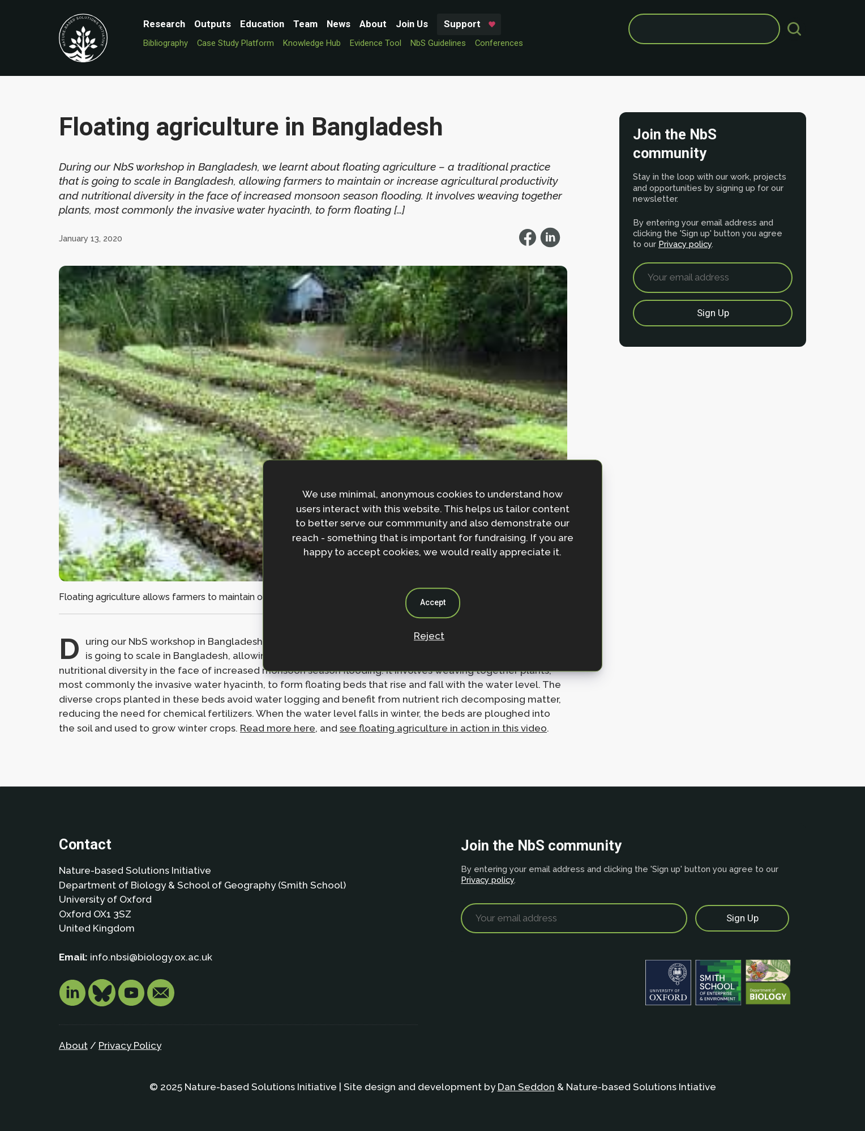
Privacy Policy (130, 1045)
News (338, 23)
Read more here (277, 728)
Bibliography (165, 43)
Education (262, 23)
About (373, 23)
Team (305, 23)
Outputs (212, 23)
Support (462, 23)
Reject (429, 635)
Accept (433, 602)
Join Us (412, 23)
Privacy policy (685, 244)
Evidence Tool (375, 43)
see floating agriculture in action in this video (443, 728)
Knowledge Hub (312, 43)
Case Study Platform (235, 43)
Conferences (499, 43)
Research (164, 23)
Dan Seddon (526, 1086)
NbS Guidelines (438, 43)
